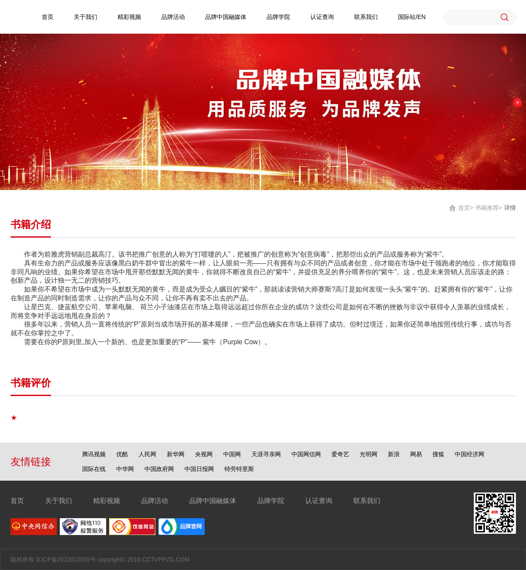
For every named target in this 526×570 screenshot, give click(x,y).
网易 (416, 454)
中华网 (125, 469)
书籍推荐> (488, 207)
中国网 (232, 454)
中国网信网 (306, 454)
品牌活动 (173, 16)
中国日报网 (199, 469)
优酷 (122, 454)
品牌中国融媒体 (225, 16)
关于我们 (85, 16)
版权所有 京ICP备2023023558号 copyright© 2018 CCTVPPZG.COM (100, 559)
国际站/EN (411, 16)
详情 (510, 207)
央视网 (204, 454)
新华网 (175, 454)
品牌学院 (278, 16)
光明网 (368, 454)
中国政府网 (159, 469)
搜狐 (438, 454)
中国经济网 (469, 454)
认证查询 (322, 16)
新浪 (394, 454)
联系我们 (366, 16)
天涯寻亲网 (266, 454)
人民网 (147, 454)
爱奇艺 (340, 454)
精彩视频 (129, 16)
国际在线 (94, 469)
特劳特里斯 (239, 469)
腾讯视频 (94, 454)
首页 (47, 16)
